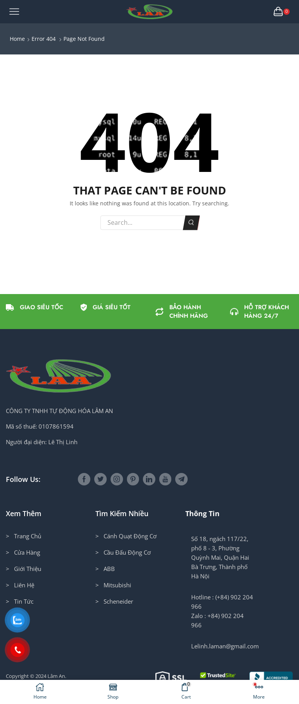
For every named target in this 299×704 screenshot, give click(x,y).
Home (17, 38)
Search (191, 222)
